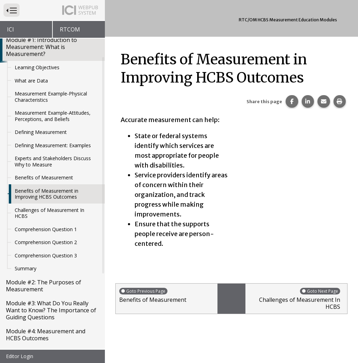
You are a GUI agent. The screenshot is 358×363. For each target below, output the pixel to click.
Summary (25, 213)
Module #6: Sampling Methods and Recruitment (52, 321)
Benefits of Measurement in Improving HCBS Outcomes (46, 138)
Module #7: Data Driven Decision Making (49, 342)
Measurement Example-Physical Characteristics (51, 41)
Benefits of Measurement (44, 122)
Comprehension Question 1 (46, 174)
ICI (10, 29)
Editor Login (19, 356)
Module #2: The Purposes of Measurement (43, 230)
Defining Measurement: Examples (53, 90)
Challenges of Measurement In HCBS (49, 157)
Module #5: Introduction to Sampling (41, 300)
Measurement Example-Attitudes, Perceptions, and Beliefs (53, 60)
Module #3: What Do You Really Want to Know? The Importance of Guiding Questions (51, 255)
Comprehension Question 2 (46, 187)
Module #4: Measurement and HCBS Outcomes (45, 279)
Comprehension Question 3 (46, 200)
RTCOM (70, 29)
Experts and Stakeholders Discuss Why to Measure (53, 106)
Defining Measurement (41, 76)
